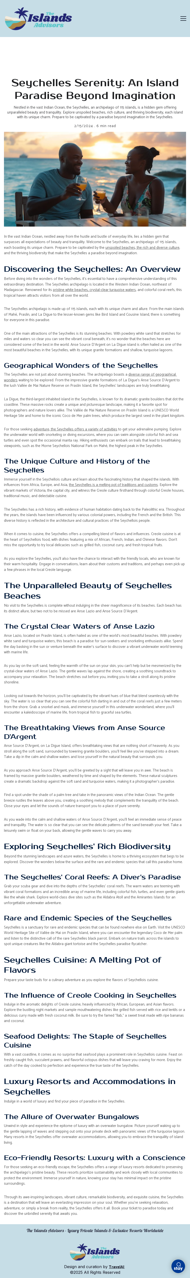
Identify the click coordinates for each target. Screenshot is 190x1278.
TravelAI (116, 1267)
